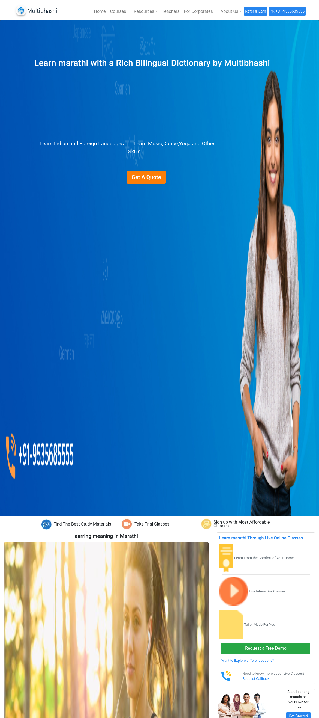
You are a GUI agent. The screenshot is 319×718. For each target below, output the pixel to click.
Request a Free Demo (266, 648)
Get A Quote (146, 177)
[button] (120, 11)
